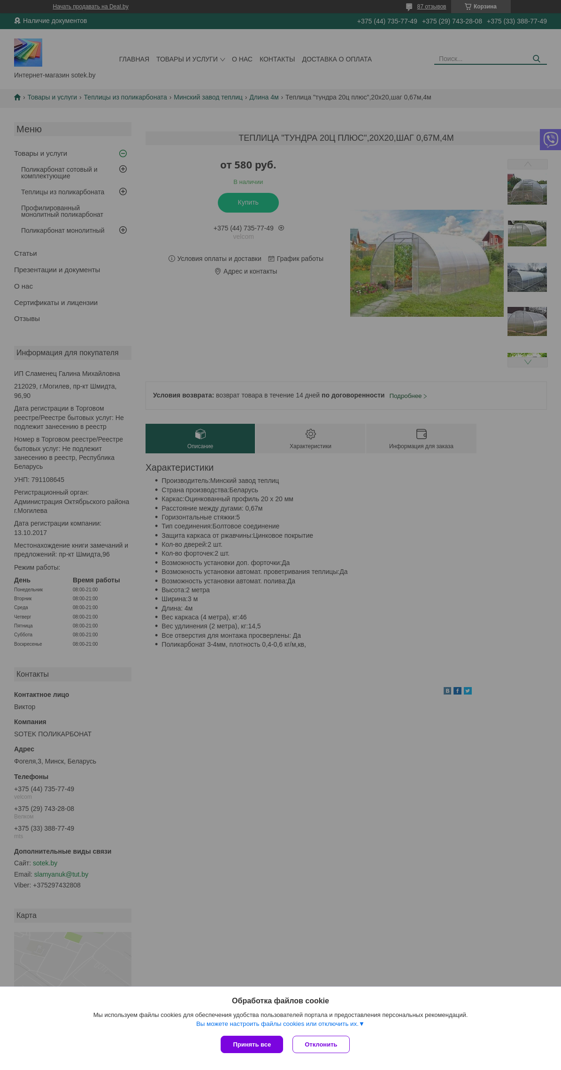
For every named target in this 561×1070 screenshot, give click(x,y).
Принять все (252, 1044)
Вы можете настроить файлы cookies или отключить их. (277, 1023)
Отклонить (321, 1044)
